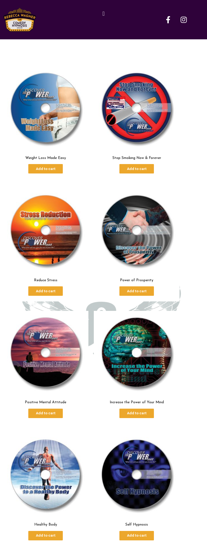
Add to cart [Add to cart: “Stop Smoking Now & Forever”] (103, 147)
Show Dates (115, 482)
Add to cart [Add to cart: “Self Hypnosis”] (103, 348)
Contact (144, 482)
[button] (103, 14)
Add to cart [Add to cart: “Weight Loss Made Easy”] (34, 147)
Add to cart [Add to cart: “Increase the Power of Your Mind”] (172, 248)
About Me (85, 482)
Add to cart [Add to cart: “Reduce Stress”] (172, 147)
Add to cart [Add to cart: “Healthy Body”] (34, 348)
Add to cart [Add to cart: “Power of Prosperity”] (34, 248)
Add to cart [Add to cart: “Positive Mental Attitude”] (103, 248)
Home (61, 482)
